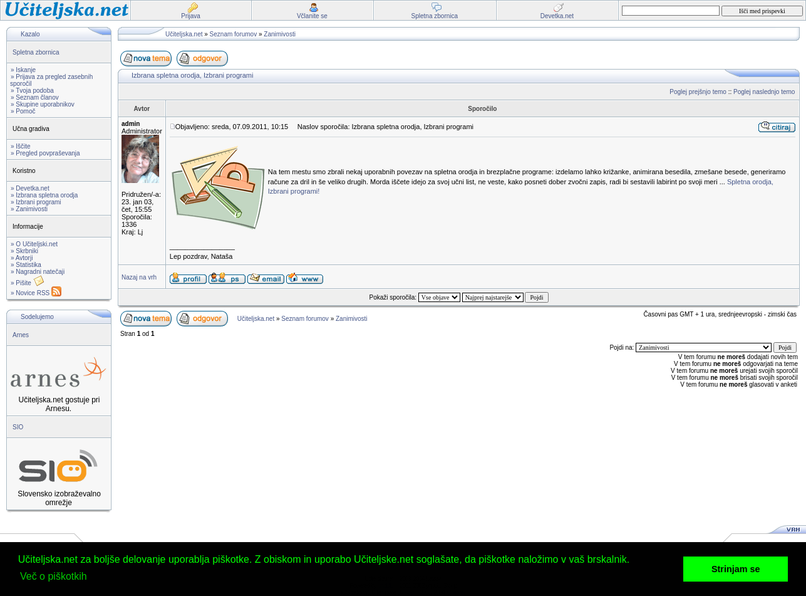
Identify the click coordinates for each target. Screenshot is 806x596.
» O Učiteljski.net (34, 244)
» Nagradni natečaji (38, 271)
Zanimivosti (280, 34)
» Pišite (27, 283)
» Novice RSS (36, 293)
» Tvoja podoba (32, 90)
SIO (18, 427)
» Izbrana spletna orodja (44, 195)
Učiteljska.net (183, 34)
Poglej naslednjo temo (764, 91)
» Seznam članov (35, 97)
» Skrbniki (24, 251)
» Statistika (26, 264)
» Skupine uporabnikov (43, 104)
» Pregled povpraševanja (45, 153)
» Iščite (21, 146)
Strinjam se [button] (735, 569)
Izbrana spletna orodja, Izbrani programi (192, 75)
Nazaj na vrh (139, 277)
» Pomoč (23, 111)
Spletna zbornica (36, 52)
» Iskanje (23, 69)
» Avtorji (22, 257)
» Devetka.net (30, 188)
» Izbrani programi (36, 202)
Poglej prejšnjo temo (697, 91)
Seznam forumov (233, 34)
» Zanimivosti (29, 209)
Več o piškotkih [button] (53, 576)
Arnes (21, 335)
